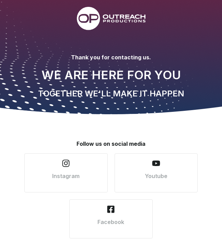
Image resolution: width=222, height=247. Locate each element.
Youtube (156, 176)
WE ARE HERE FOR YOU (111, 75)
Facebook (110, 222)
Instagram (66, 176)
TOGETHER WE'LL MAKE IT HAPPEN (111, 93)
